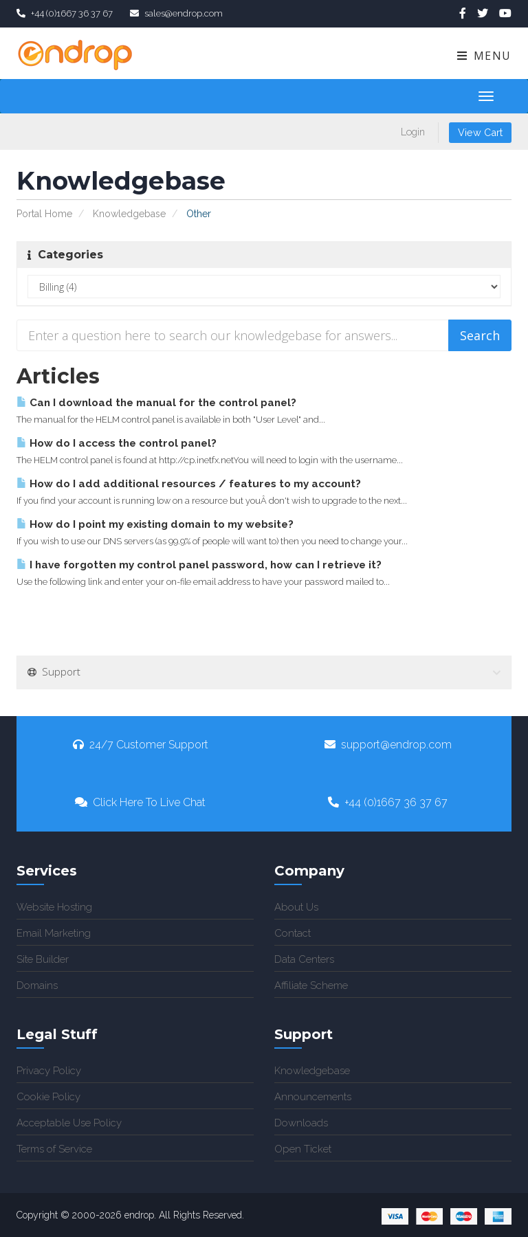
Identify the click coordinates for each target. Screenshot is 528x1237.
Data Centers (304, 959)
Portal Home (44, 213)
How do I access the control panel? (116, 443)
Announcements (312, 1097)
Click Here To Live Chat (140, 802)
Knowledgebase (129, 213)
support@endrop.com (388, 744)
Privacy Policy (48, 1071)
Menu (484, 55)
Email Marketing (53, 933)
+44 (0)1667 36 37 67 (388, 802)
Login (413, 131)
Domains (37, 985)
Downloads (301, 1123)
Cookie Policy (48, 1097)
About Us (296, 907)
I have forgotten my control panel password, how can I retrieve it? (199, 565)
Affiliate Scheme (311, 985)
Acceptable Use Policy (69, 1123)
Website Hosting (54, 907)
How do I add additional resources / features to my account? (188, 484)
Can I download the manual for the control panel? (156, 403)
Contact (292, 933)
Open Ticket (302, 1149)
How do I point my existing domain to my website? (155, 524)
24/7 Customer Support (140, 744)
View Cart (480, 132)
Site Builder (42, 959)
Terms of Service (54, 1149)
